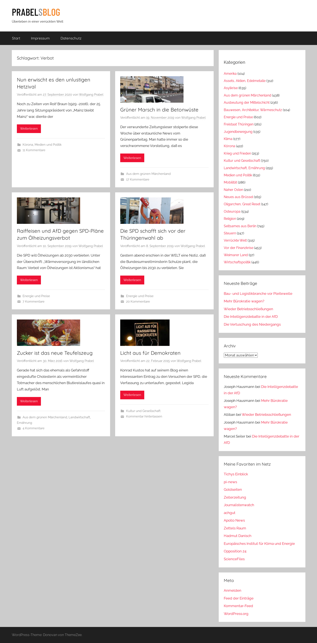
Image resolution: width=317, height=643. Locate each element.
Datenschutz (71, 38)
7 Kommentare (34, 301)
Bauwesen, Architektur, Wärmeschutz (253, 110)
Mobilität (230, 182)
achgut (229, 513)
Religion (230, 219)
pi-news (230, 482)
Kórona (28, 145)
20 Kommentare (138, 301)
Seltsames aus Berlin (240, 226)
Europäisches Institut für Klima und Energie (259, 543)
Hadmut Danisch (237, 536)
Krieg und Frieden (237, 153)
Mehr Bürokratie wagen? (244, 301)
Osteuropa (232, 211)
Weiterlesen (29, 129)
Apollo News (234, 520)
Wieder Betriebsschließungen (248, 309)
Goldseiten (233, 489)
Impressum (40, 38)
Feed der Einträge (239, 598)
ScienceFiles (234, 559)
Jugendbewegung (238, 132)
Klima (228, 139)
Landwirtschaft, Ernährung (244, 168)
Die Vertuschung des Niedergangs (252, 324)
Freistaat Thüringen (239, 124)
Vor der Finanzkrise (238, 248)
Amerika (230, 74)
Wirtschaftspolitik (237, 262)
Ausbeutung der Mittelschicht (247, 103)
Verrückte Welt (235, 240)
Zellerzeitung (235, 497)
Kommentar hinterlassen (144, 416)
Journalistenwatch (239, 505)
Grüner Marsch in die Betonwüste (159, 109)
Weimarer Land (236, 255)
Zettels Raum (235, 528)
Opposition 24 (235, 551)
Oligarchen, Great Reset (242, 204)
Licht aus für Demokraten (150, 353)
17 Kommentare (137, 179)
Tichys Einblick (236, 474)
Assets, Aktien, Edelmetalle (245, 81)
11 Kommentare (34, 150)
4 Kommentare (34, 428)
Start (16, 38)
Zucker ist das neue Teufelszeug (55, 353)
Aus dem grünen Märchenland (148, 174)
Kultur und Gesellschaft (143, 411)
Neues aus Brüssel (238, 197)
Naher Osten (233, 190)
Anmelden (232, 590)
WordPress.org (236, 614)
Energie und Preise (36, 296)
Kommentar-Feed (238, 606)
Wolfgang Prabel (91, 95)
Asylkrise (231, 88)
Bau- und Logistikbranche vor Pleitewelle (258, 293)
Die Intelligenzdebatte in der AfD (251, 316)
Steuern (230, 233)
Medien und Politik (48, 145)
